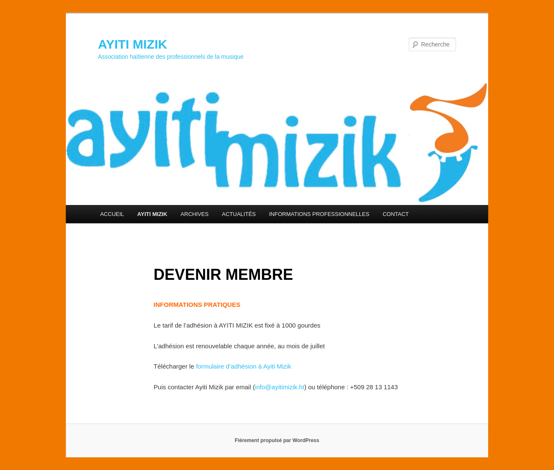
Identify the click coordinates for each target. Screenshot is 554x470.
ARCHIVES (195, 214)
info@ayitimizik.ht (279, 387)
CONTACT (396, 214)
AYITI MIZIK (132, 44)
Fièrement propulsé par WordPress (277, 440)
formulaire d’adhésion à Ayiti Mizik (243, 366)
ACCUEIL (112, 214)
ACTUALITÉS (239, 214)
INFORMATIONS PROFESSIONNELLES (319, 214)
